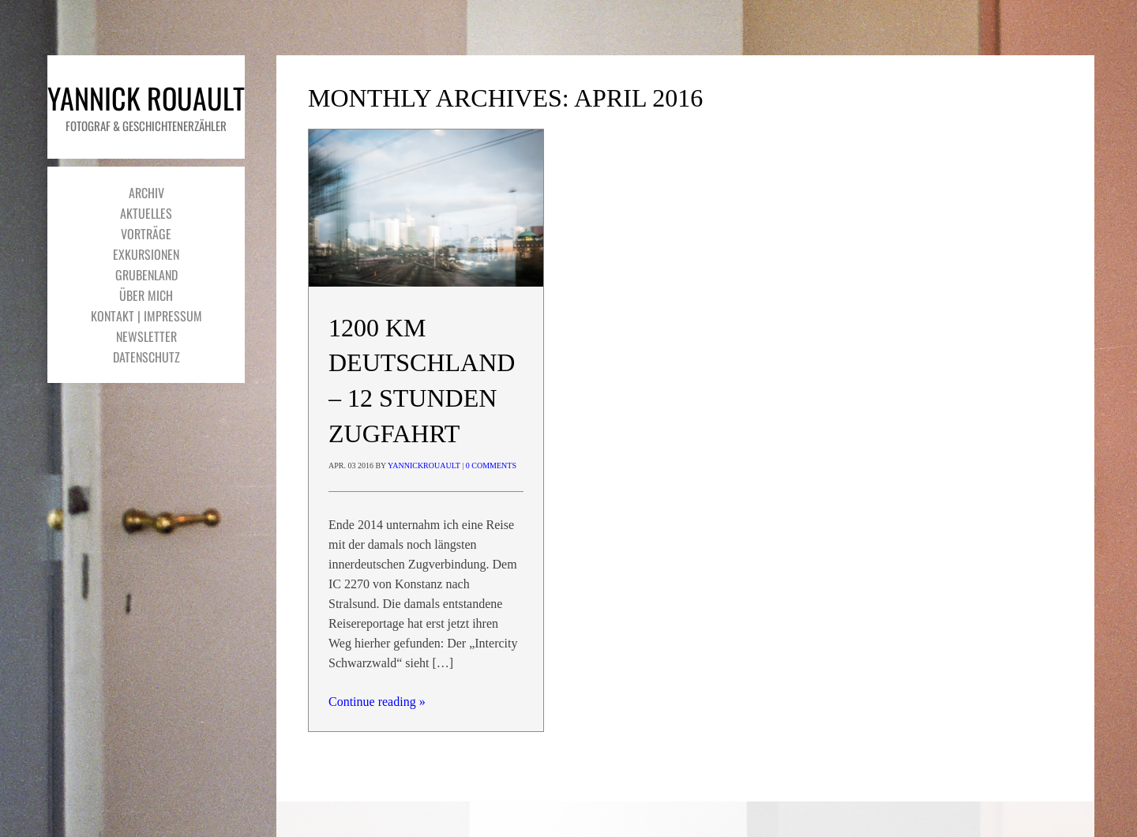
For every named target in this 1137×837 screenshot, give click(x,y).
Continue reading (377, 701)
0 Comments (491, 465)
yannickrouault (424, 465)
